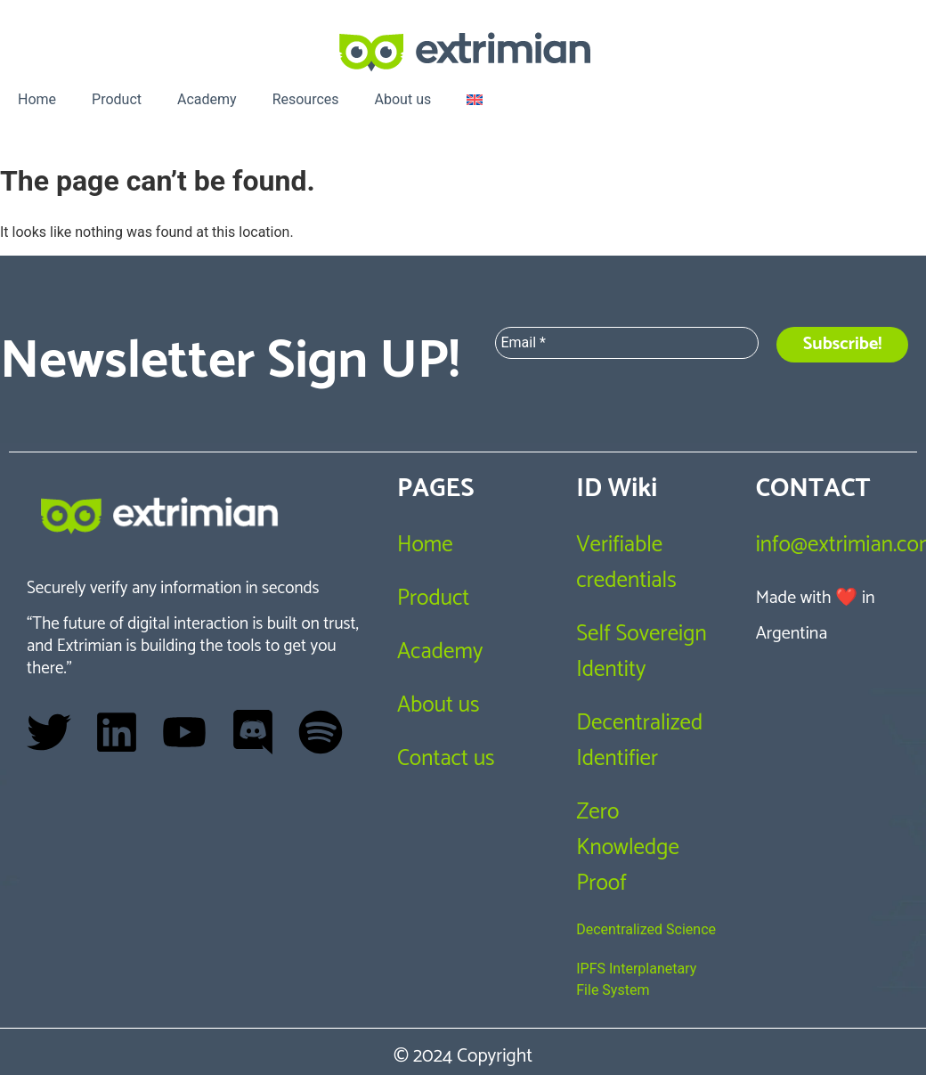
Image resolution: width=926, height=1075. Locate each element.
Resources (305, 99)
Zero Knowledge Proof (627, 848)
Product (117, 99)
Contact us (446, 759)
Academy (207, 99)
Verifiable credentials (626, 562)
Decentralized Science (646, 929)
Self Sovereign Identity (641, 651)
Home (37, 99)
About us (403, 99)
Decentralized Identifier (639, 741)
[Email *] (627, 343)
